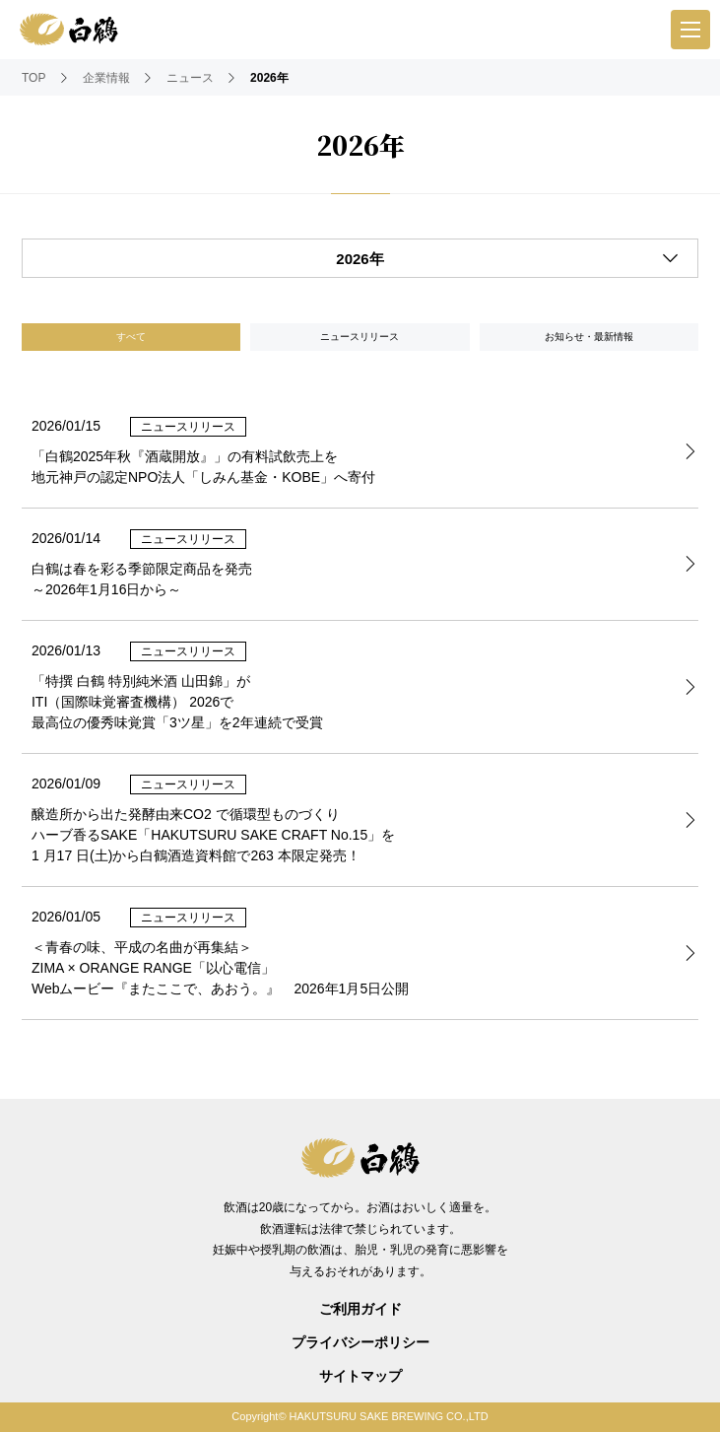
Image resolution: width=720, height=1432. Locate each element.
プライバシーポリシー (360, 1342)
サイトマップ (360, 1376)
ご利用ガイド (360, 1309)
